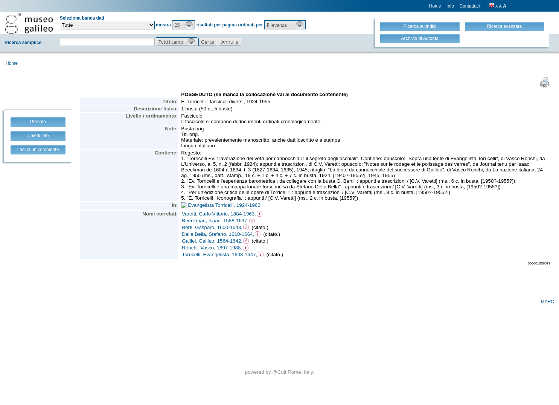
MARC (547, 301)
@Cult (280, 372)
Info (450, 6)
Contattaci (469, 6)
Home (435, 6)
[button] (183, 24)
